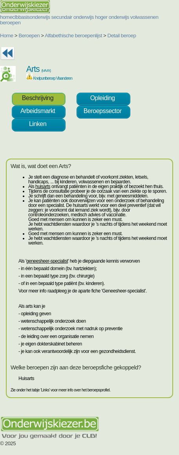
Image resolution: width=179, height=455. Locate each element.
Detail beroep (122, 35)
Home (6, 35)
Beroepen (29, 35)
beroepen (10, 23)
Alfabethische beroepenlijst (73, 35)
